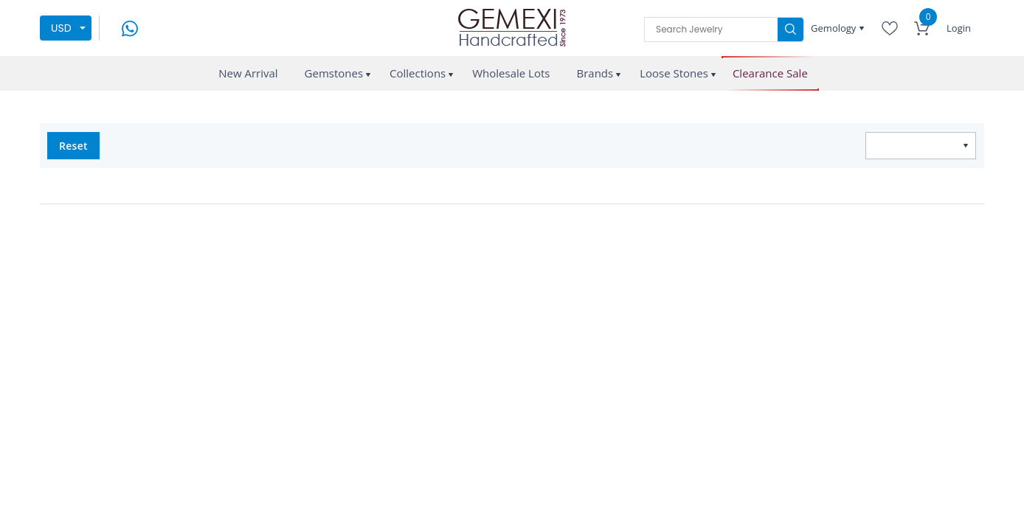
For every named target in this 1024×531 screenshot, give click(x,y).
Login (959, 28)
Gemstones (334, 73)
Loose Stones (674, 73)
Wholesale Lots (511, 73)
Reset (73, 146)
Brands (594, 73)
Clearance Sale (770, 73)
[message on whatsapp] (130, 27)
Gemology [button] (835, 28)
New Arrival (247, 73)
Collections (418, 73)
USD (61, 28)
